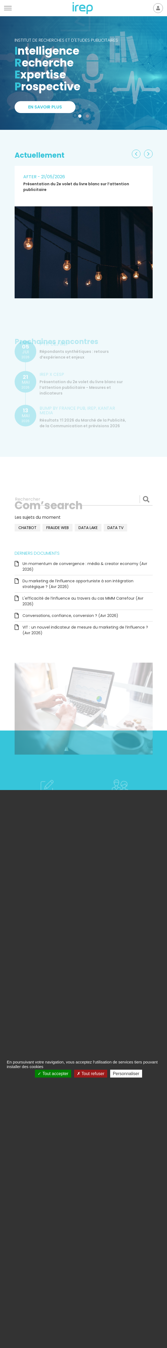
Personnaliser (126, 1073)
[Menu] (8, 8)
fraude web (57, 527)
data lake (88, 527)
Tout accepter (53, 1073)
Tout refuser (90, 1073)
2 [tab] (88, 117)
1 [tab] (81, 117)
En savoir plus (45, 107)
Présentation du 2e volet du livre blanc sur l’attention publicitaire (76, 186)
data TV (115, 527)
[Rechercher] (84, 499)
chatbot (27, 527)
